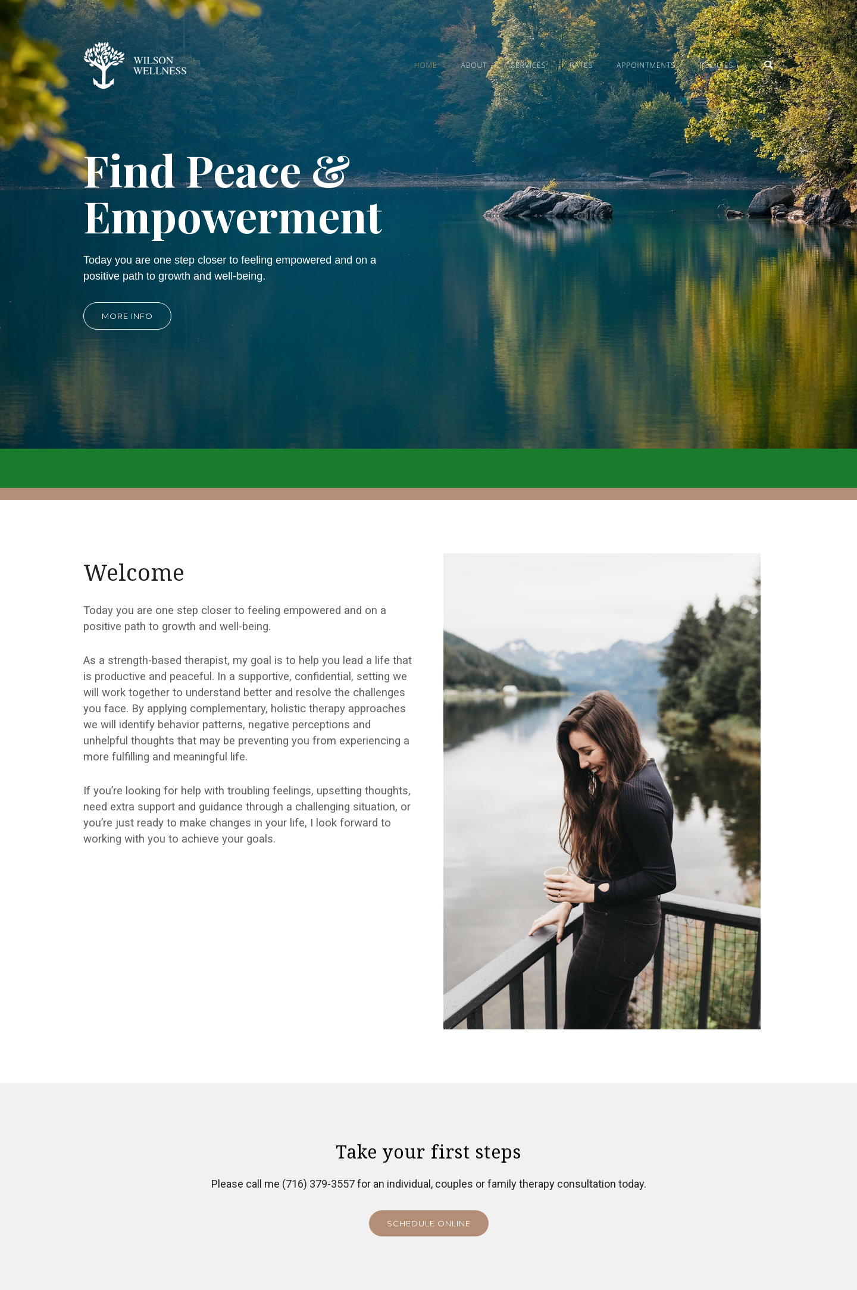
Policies (716, 65)
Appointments (646, 65)
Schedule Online (429, 1223)
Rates (581, 65)
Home (425, 65)
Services (528, 65)
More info (127, 316)
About (474, 65)
